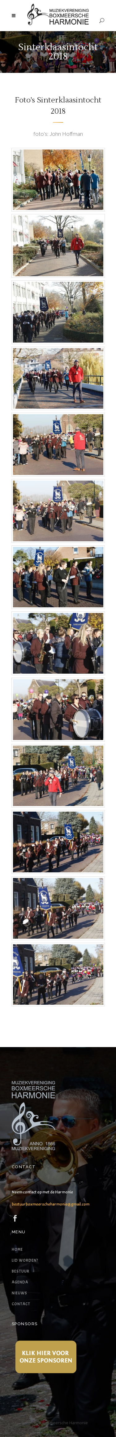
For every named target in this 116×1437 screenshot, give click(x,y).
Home (17, 1249)
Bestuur (20, 1271)
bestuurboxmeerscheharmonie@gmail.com (50, 1204)
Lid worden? (25, 1260)
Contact (21, 1304)
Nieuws (19, 1293)
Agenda (20, 1282)
